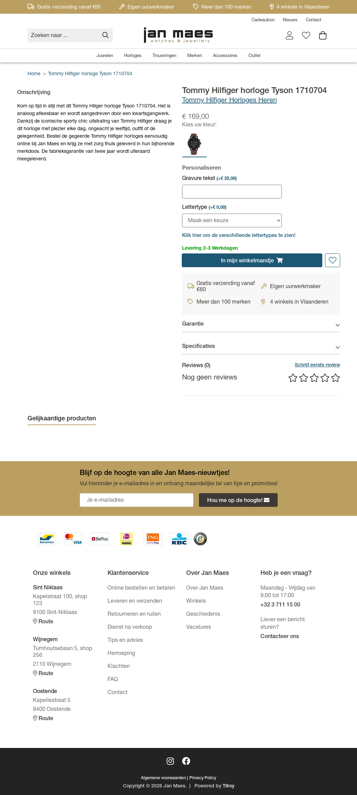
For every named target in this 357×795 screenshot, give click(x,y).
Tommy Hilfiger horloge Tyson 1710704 (90, 74)
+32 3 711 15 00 (280, 605)
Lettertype (204, 208)
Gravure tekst (209, 179)
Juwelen (105, 56)
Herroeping (121, 654)
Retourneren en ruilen (134, 614)
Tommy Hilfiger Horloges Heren (229, 101)
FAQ (113, 680)
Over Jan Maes (204, 588)
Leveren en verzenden (135, 601)
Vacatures (198, 628)
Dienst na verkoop (130, 628)
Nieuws (290, 20)
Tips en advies (125, 641)
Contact (313, 20)
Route (43, 621)
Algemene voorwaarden (163, 778)
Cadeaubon (263, 20)
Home (34, 74)
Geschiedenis (203, 614)
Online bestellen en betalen (141, 588)
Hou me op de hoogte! (238, 500)
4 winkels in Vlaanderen (300, 7)
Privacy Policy (202, 778)
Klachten (119, 667)
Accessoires (225, 56)
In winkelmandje (252, 261)
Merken (194, 56)
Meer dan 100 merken (222, 7)
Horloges (133, 56)
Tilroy (228, 786)
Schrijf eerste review (317, 365)
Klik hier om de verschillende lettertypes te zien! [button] (238, 235)
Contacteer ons (279, 637)
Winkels (196, 601)
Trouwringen (164, 56)
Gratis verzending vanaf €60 (64, 7)
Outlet (254, 56)
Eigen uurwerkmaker (146, 7)
